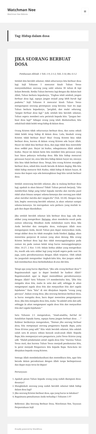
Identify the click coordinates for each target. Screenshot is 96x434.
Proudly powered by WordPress (28, 429)
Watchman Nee (21, 9)
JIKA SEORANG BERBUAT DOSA (43, 61)
